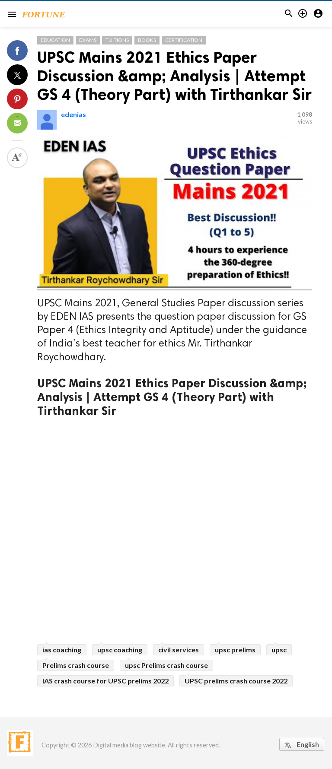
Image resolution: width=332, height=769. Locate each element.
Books (147, 40)
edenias (73, 114)
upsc (279, 649)
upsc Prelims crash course (166, 665)
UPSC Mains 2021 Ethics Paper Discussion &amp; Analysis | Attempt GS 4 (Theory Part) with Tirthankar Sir (174, 76)
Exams (87, 40)
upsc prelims (235, 649)
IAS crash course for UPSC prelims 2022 (105, 681)
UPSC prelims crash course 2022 (236, 681)
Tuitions (117, 40)
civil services (178, 649)
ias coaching (61, 649)
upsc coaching (119, 649)
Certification (183, 40)
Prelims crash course (75, 665)
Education (55, 40)
